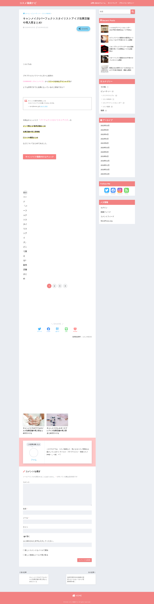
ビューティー (107, 91)
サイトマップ (112, 3)
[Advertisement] (57, 47)
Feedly (126, 193)
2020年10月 (105, 148)
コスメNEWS (87, 337)
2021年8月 (105, 143)
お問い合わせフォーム (98, 3)
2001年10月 (105, 174)
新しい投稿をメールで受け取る (36, 555)
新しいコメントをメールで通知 (36, 550)
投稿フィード (106, 212)
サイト (25, 527)
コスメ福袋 (108, 107)
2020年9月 (105, 152)
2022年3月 (105, 139)
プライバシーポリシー (126, 3)
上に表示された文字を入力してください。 (39, 541)
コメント (26, 482)
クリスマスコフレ (110, 95)
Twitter (107, 193)
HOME (77, 595)
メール (26, 518)
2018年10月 (105, 170)
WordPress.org (106, 221)
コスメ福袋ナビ (28, 3)
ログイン (104, 208)
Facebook (113, 193)
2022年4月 (105, 134)
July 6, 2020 (43, 106)
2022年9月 (105, 130)
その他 (105, 87)
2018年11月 (105, 165)
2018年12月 (105, 161)
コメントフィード (107, 216)
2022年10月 (105, 126)
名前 (25, 509)
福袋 (104, 110)
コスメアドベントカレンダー (114, 103)
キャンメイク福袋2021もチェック (39, 157)
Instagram (120, 193)
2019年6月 (105, 156)
